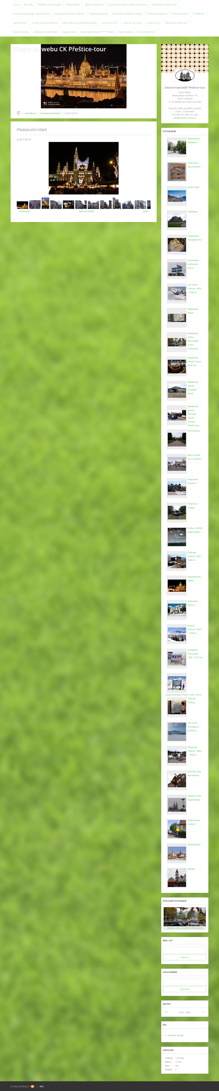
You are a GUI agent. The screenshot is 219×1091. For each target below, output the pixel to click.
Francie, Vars (153, 22)
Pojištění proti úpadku (49, 4)
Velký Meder (73, 4)
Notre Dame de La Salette (194, 457)
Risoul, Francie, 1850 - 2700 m (194, 629)
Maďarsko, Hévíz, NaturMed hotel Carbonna (193, 341)
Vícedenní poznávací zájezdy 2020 (31, 13)
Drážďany (193, 211)
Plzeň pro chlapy (193, 505)
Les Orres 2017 (110, 22)
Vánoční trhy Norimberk (194, 773)
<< (167, 1012)
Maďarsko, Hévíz (193, 311)
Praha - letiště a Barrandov (195, 530)
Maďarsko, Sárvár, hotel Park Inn (194, 361)
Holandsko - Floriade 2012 (195, 237)
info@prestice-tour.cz (185, 117)
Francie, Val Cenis (132, 22)
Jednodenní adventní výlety (127, 13)
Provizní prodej (180, 13)
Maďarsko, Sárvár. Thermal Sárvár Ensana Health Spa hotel (193, 418)
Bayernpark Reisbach (194, 140)
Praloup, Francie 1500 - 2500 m (195, 556)
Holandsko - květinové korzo (194, 264)
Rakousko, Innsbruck (176, 22)
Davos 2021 (194, 187)
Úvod (16, 4)
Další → (147, 211)
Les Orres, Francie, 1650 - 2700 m (194, 288)
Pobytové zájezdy (98, 13)
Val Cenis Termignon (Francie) (193, 726)
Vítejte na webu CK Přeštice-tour (59, 49)
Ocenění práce (21, 32)
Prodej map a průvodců (44, 22)
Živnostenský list (145, 32)
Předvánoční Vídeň (50, 113)
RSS (41, 1086)
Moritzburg (193, 430)
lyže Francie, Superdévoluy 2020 (79, 22)
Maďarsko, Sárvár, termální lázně (193, 388)
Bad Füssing (125, 32)
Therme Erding (192, 700)
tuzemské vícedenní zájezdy (70, 13)
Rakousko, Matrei (193, 603)
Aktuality (28, 4)
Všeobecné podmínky (45, 32)
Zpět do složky (86, 211)
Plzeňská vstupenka (156, 13)
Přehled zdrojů (175, 1035)
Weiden (191, 868)
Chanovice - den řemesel (194, 164)
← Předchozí (23, 211)
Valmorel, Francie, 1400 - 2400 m (194, 751)
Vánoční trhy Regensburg (194, 797)
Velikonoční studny (194, 822)
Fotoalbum (199, 13)
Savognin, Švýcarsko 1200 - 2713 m (195, 653)
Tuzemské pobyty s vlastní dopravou (127, 4)
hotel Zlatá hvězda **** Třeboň (97, 32)
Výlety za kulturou (94, 4)
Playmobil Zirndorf (193, 481)
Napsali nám (69, 32)
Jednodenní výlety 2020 (164, 4)
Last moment (20, 22)
